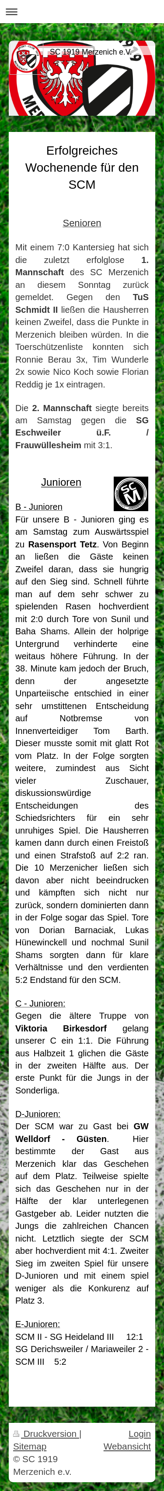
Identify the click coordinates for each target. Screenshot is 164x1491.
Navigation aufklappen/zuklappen (82, 11)
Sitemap (29, 1446)
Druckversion (46, 1434)
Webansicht (127, 1446)
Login (140, 1434)
